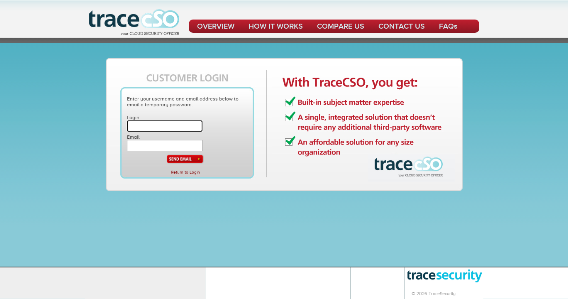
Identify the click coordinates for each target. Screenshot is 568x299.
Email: (134, 137)
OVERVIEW (215, 26)
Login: (134, 117)
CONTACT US (401, 26)
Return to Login (185, 172)
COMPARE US (340, 26)
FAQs (448, 26)
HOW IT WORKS (276, 26)
